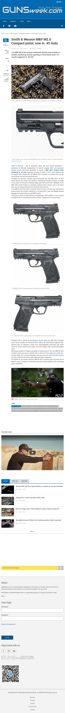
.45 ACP (23, 406)
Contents (13, 21)
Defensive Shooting (52, 406)
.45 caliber (29, 406)
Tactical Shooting (57, 410)
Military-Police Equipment (39, 408)
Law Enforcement (25, 408)
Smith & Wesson (17, 166)
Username (5, 607)
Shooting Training (45, 410)
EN (59, 2)
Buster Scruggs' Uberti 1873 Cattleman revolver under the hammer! (37, 509)
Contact (32, 700)
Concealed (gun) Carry (40, 406)
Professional (21, 410)
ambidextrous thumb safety (38, 340)
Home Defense (15, 408)
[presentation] (15, 629)
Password (5, 615)
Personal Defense (52, 408)
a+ (8, 70)
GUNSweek (6, 45)
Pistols (39, 48)
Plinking (14, 410)
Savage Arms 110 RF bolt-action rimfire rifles (30, 497)
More (28, 21)
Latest (5, 481)
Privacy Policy (33, 706)
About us (32, 697)
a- (5, 70)
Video (22, 21)
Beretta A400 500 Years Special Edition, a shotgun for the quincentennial (39, 486)
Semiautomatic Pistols (33, 410)
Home (5, 21)
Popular (15, 481)
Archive (24, 481)
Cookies (32, 709)
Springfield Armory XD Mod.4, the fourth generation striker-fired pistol (38, 520)
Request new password (8, 624)
